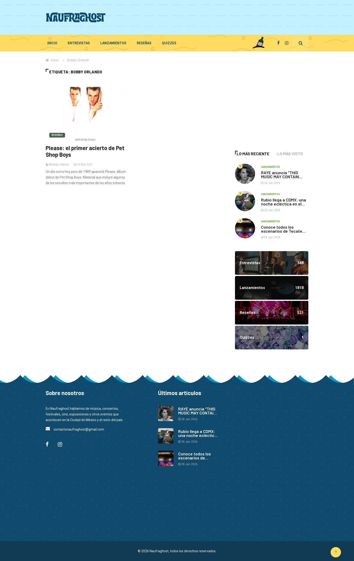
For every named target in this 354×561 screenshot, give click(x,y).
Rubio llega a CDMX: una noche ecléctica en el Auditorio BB (283, 203)
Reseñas (144, 43)
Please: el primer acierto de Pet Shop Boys (85, 151)
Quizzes (169, 43)
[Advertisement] (222, 16)
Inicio (52, 43)
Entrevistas (79, 43)
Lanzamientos (113, 43)
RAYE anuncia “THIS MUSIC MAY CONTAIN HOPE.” (280, 176)
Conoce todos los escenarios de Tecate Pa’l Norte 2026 (281, 231)
